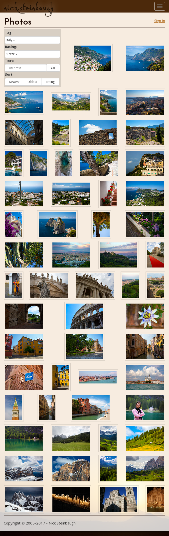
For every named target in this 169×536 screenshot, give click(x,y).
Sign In (159, 20)
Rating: (11, 46)
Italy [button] (10, 40)
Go (53, 68)
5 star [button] (11, 54)
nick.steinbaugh (28, 8)
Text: (9, 60)
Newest (14, 82)
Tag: (8, 33)
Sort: (9, 74)
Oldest (32, 82)
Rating (50, 82)
